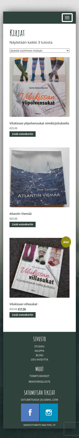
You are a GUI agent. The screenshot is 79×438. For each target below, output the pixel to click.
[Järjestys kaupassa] (39, 50)
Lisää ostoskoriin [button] (22, 134)
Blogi (39, 355)
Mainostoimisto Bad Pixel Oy (39, 425)
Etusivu (39, 346)
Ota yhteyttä (39, 359)
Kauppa (39, 350)
